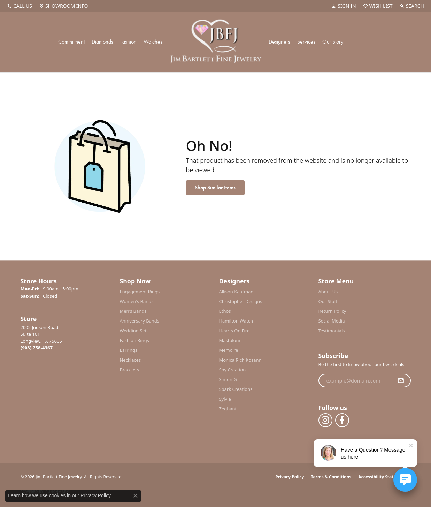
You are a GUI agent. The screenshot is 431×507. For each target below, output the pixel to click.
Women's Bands (137, 301)
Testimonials (331, 330)
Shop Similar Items (215, 187)
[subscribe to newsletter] (400, 380)
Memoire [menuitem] (228, 350)
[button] (343, 6)
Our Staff (328, 301)
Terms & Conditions (331, 477)
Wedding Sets (134, 330)
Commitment (71, 41)
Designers (279, 41)
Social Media (331, 321)
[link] (19, 6)
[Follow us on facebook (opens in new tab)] (342, 420)
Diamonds (102, 41)
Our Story (332, 41)
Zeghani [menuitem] (227, 409)
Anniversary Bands (140, 321)
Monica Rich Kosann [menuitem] (240, 360)
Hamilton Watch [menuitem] (236, 321)
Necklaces (130, 360)
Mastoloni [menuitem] (229, 340)
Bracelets (129, 369)
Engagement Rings (140, 291)
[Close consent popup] (135, 496)
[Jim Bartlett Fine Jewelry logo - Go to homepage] (215, 42)
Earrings (129, 350)
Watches (153, 41)
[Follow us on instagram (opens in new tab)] (325, 420)
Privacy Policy (290, 477)
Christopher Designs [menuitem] (240, 301)
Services (306, 41)
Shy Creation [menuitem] (232, 369)
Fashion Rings (134, 340)
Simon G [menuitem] (228, 379)
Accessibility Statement (382, 477)
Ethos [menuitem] (225, 311)
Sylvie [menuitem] (225, 399)
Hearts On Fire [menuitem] (234, 330)
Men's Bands (133, 311)
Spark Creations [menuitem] (236, 389)
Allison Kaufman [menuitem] (236, 291)
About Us (328, 291)
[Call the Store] (37, 348)
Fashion (128, 41)
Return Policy (332, 311)
